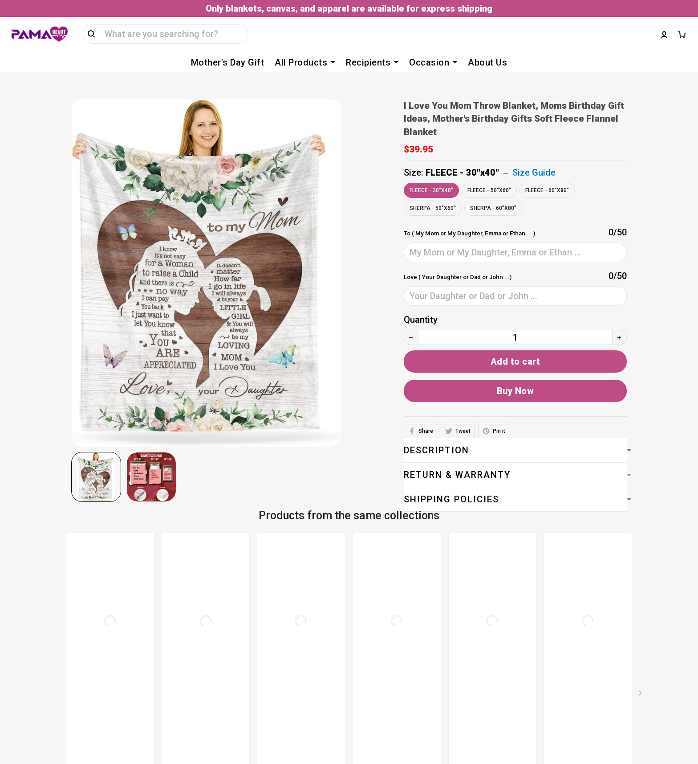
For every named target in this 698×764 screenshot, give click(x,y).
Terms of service (274, 595)
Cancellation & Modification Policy (309, 666)
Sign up (668, 634)
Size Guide (534, 159)
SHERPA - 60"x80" (493, 195)
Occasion (433, 62)
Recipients (372, 62)
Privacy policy (268, 631)
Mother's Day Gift (227, 62)
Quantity (421, 306)
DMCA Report (473, 723)
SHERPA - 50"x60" (433, 195)
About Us (487, 62)
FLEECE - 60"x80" (547, 177)
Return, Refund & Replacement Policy (314, 684)
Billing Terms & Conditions (293, 613)
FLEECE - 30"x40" (462, 159)
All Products (305, 62)
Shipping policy (270, 649)
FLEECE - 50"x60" (489, 177)
